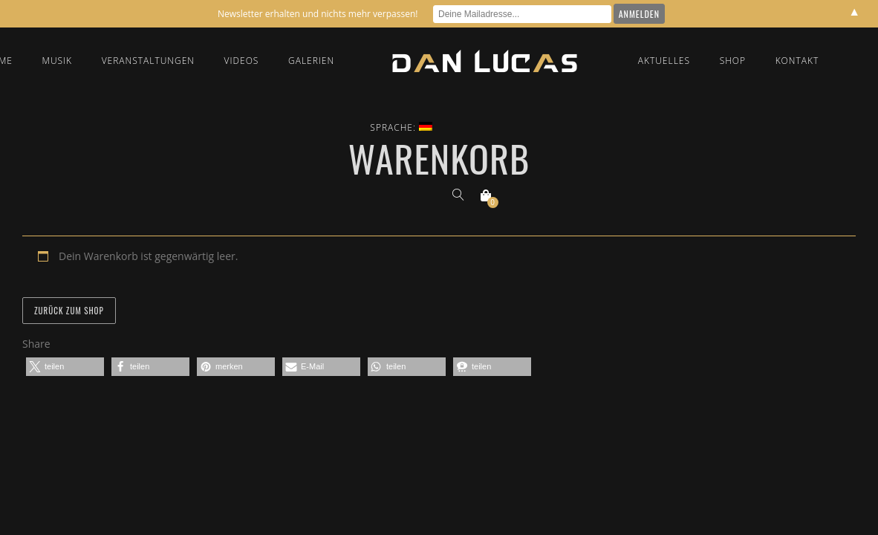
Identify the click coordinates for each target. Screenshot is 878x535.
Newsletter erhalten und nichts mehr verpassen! (317, 13)
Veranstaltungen (148, 60)
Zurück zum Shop (69, 311)
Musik (57, 60)
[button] (65, 366)
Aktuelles (664, 60)
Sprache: (401, 127)
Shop (733, 60)
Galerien (311, 60)
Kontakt (797, 60)
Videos (241, 60)
